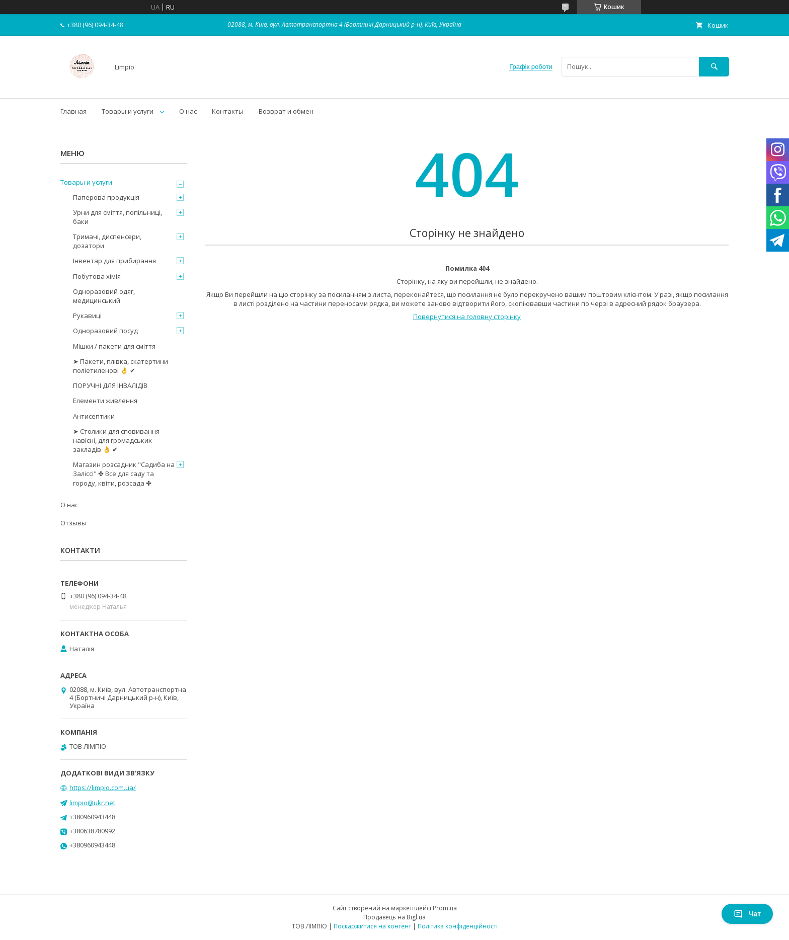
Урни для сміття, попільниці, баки (117, 217)
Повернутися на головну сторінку (467, 316)
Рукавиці (87, 315)
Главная (73, 111)
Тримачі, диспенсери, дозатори (107, 241)
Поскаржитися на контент (372, 926)
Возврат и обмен (286, 111)
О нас (188, 111)
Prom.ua (445, 908)
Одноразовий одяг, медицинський (104, 296)
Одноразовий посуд (105, 330)
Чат (747, 913)
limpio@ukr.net (92, 803)
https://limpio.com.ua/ (102, 788)
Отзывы (73, 522)
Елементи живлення (105, 400)
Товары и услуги (127, 111)
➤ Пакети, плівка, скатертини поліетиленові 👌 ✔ (120, 366)
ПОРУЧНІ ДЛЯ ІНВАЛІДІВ (110, 385)
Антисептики (94, 416)
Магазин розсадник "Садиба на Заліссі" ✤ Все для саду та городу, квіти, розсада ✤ (124, 473)
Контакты (228, 111)
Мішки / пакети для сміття (114, 346)
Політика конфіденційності (458, 926)
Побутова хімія (97, 276)
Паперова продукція (106, 197)
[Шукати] (714, 66)
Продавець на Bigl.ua (394, 917)
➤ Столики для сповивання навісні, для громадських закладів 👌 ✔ (116, 440)
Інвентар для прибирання (114, 260)
